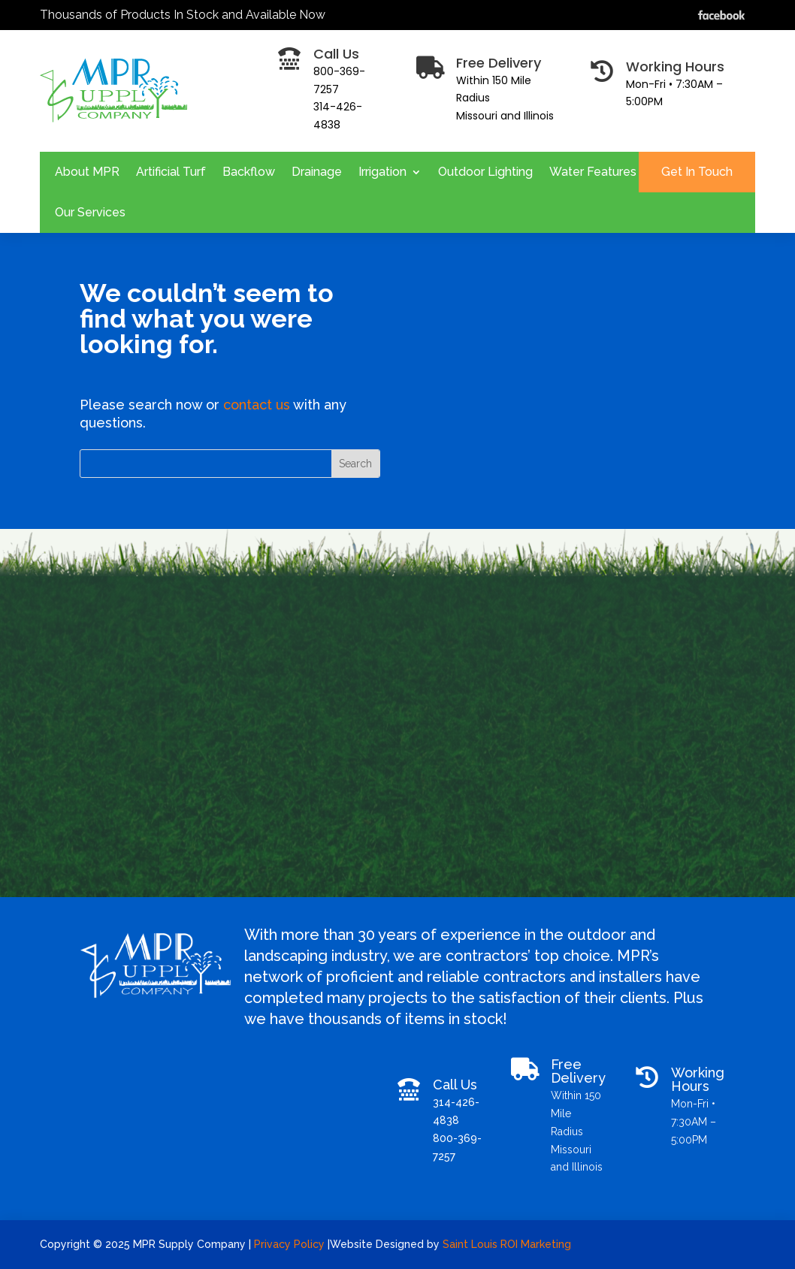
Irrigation (382, 172)
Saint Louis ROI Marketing (508, 1244)
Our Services (90, 212)
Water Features (592, 172)
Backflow (248, 172)
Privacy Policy (291, 1244)
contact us (256, 404)
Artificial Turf (171, 172)
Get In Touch (697, 172)
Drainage (317, 172)
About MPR (87, 172)
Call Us (455, 1084)
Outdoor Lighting (485, 172)
